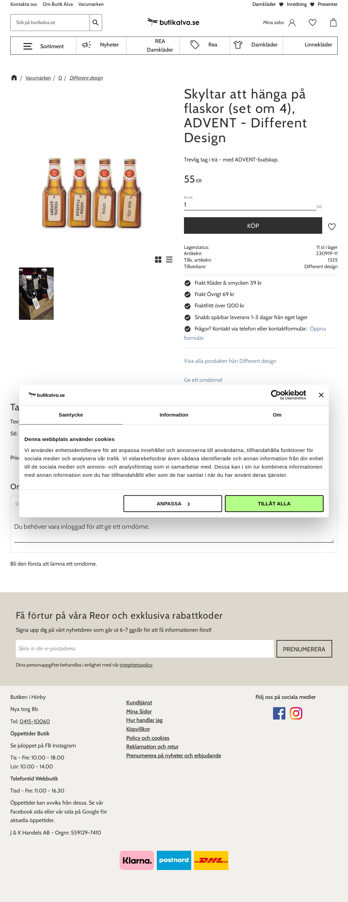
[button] (43, 46)
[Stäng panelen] (321, 394)
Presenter (328, 4)
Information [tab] (174, 415)
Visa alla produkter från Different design (230, 361)
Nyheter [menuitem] (109, 44)
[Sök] (96, 22)
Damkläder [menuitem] (264, 44)
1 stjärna (17, 504)
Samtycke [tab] (71, 415)
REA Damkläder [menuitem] (160, 45)
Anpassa (172, 503)
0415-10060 (35, 721)
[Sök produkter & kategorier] (50, 22)
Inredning (297, 4)
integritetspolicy (136, 665)
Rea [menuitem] (212, 44)
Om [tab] (277, 415)
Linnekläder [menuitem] (318, 44)
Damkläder (264, 4)
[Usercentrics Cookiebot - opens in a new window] (276, 395)
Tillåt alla (274, 503)
